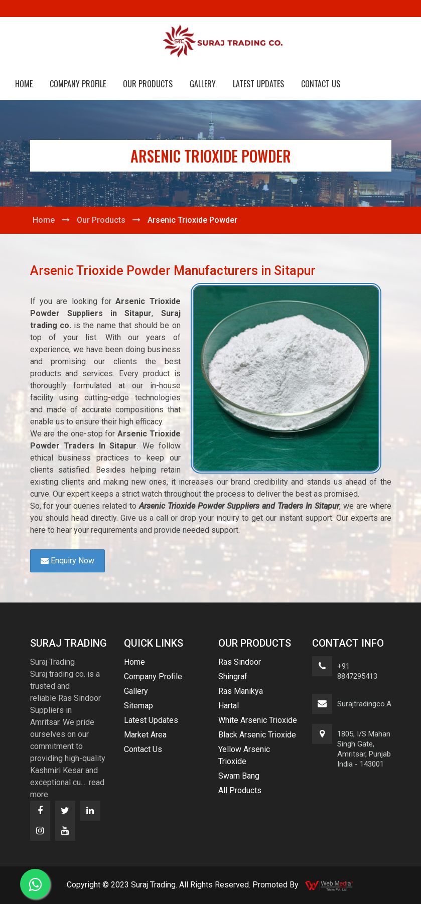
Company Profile (78, 84)
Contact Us (320, 84)
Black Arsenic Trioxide (257, 734)
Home (24, 84)
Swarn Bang (238, 776)
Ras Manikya (240, 691)
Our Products (148, 84)
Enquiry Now (67, 560)
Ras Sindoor (239, 662)
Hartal (228, 705)
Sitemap (138, 705)
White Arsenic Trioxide (257, 720)
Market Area (145, 734)
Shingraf (232, 676)
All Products (239, 790)
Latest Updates (258, 84)
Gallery (203, 84)
